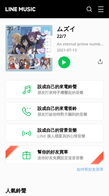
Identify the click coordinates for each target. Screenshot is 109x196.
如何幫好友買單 (90, 169)
